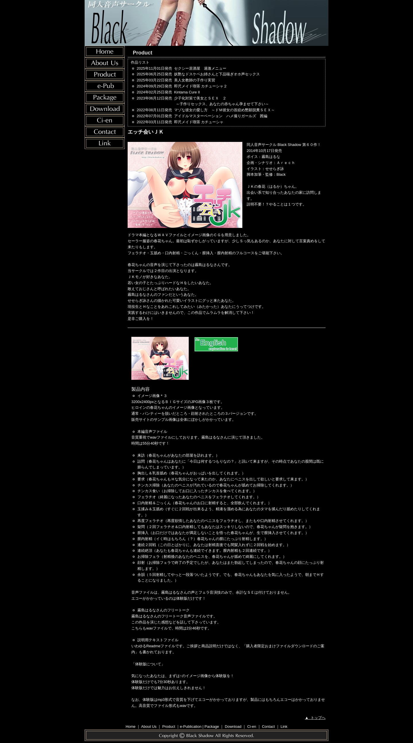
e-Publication (190, 726)
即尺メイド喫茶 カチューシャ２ (200, 86)
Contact (268, 726)
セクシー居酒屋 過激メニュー (200, 68)
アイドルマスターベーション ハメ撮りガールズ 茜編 (220, 116)
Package (211, 726)
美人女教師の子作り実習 (194, 80)
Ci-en (251, 726)
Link (283, 726)
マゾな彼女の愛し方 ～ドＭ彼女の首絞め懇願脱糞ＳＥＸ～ (224, 110)
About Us (148, 726)
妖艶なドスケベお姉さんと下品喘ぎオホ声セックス (217, 74)
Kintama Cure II (187, 92)
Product (168, 726)
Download (233, 726)
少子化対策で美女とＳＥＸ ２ (248, 101)
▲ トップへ (315, 717)
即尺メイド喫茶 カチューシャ (199, 122)
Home (131, 726)
